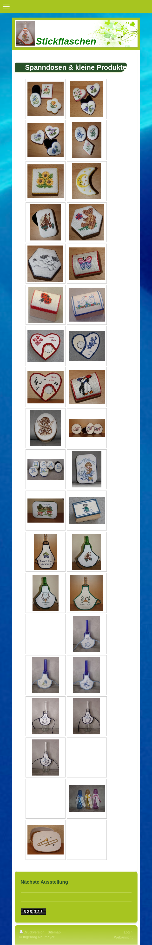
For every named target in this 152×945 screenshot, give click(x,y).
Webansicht (123, 937)
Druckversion (32, 932)
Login (128, 932)
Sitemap (54, 932)
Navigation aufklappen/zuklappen (76, 6)
